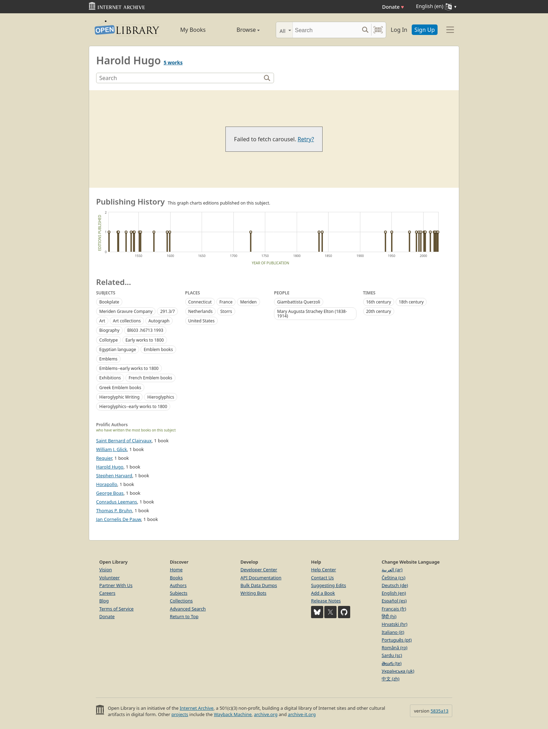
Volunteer (109, 577)
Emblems (108, 359)
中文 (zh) (390, 679)
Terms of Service (116, 609)
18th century (411, 302)
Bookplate (109, 302)
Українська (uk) (398, 671)
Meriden (248, 302)
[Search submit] (365, 30)
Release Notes (326, 601)
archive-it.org (302, 714)
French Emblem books (150, 378)
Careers (107, 593)
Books (176, 577)
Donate (393, 6)
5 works (173, 62)
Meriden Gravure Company (125, 311)
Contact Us (322, 577)
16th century (378, 302)
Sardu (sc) (392, 655)
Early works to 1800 (144, 340)
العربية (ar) (392, 569)
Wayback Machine (233, 714)
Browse (240, 30)
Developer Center (258, 569)
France (226, 302)
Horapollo (106, 484)
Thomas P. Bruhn (114, 510)
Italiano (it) (393, 632)
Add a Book (323, 593)
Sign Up (424, 30)
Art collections (127, 321)
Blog (104, 601)
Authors (178, 585)
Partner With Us (115, 585)
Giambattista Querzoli (298, 302)
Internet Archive (197, 708)
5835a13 (439, 711)
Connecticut (200, 302)
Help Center (323, 569)
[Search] (326, 30)
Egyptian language (117, 349)
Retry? (306, 139)
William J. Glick (111, 449)
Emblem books (158, 349)
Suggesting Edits (328, 585)
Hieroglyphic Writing (119, 397)
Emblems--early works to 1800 (129, 368)
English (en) (394, 593)
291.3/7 (167, 311)
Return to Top (184, 616)
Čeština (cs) (393, 577)
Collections (181, 601)
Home (176, 569)
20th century (378, 311)
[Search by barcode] (378, 30)
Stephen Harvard (114, 475)
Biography (109, 330)
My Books (193, 30)
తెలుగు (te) (392, 663)
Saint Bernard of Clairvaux (124, 440)
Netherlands (200, 311)
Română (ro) (395, 647)
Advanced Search (188, 609)
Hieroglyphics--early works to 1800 (133, 406)
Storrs (226, 311)
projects (179, 714)
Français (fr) (394, 609)
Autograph (159, 321)
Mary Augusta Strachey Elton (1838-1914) (312, 313)
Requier (104, 458)
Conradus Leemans (116, 502)
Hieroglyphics (160, 397)
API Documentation (260, 577)
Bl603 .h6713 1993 (145, 330)
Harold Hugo (109, 467)
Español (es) (394, 601)
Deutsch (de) (395, 585)
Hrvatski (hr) (395, 624)
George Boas (109, 493)
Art (102, 321)
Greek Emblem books (120, 388)
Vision (105, 569)
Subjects (178, 593)
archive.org (265, 714)
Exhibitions (110, 378)
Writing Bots (253, 593)
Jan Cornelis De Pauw (118, 519)
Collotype (108, 340)
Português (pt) (397, 640)
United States (201, 321)
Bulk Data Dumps (258, 585)
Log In (399, 30)
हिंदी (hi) (389, 616)
